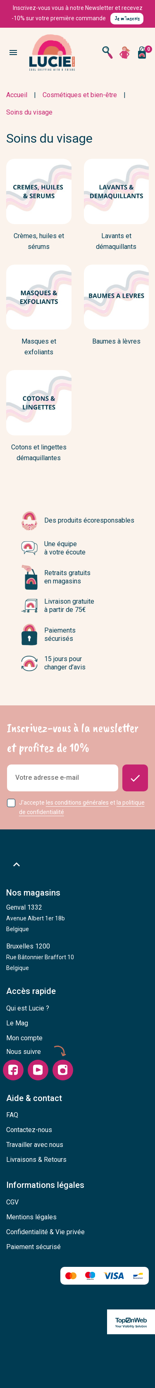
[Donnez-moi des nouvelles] (135, 777)
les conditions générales (77, 802)
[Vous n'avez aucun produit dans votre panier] (142, 52)
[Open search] (107, 52)
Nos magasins (33, 893)
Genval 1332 (35, 917)
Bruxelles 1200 (40, 956)
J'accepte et (82, 807)
